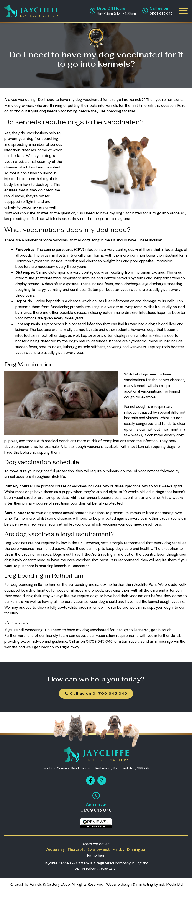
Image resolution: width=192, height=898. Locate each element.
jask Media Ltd (171, 884)
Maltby (118, 849)
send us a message (157, 641)
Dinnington (136, 849)
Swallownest (98, 849)
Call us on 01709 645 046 (96, 693)
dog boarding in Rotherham (33, 584)
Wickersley (55, 849)
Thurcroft (76, 849)
